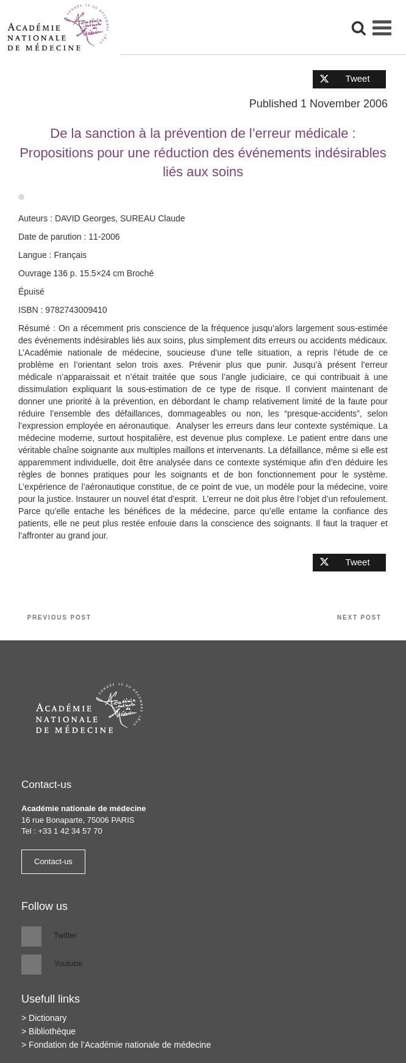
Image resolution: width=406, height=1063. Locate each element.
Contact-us (53, 861)
